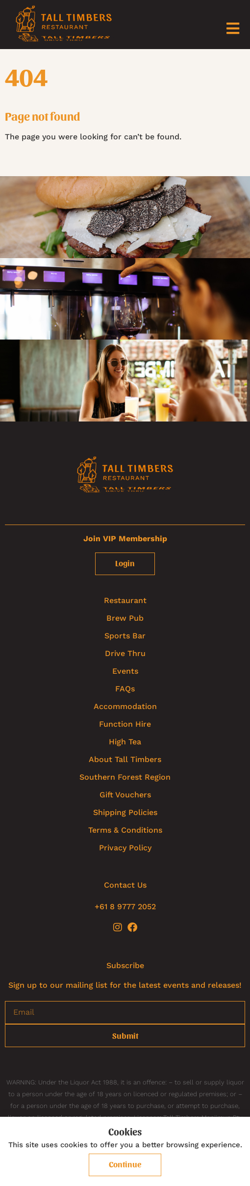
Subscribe (125, 965)
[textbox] (125, 135)
